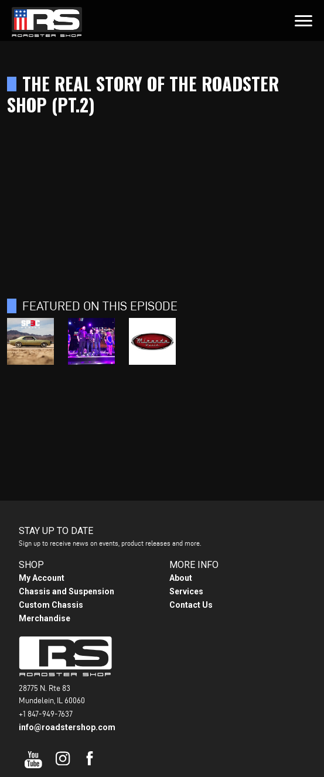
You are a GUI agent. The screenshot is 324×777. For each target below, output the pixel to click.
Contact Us (191, 605)
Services (186, 591)
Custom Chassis (51, 605)
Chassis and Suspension (66, 591)
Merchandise (44, 618)
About (180, 578)
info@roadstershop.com (67, 727)
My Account (41, 578)
